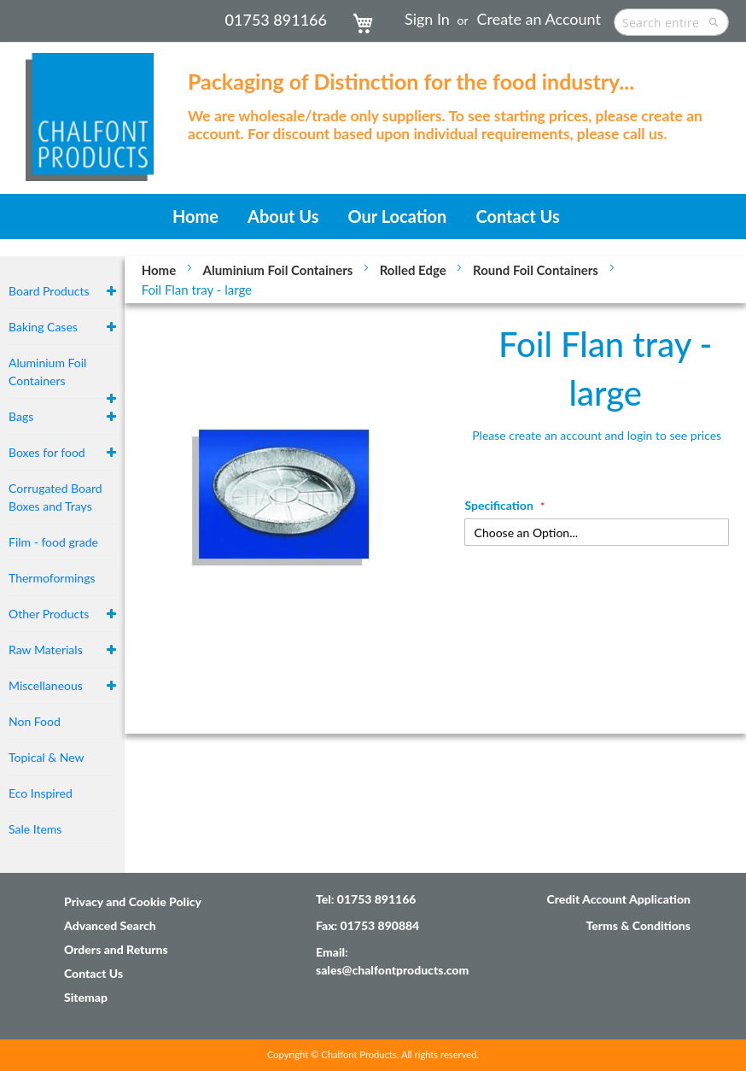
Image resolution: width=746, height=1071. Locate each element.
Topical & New (47, 757)
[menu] (373, 216)
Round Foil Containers (537, 270)
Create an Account (539, 18)
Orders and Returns (116, 949)
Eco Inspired (41, 793)
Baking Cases (43, 326)
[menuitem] (195, 216)
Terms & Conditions (638, 925)
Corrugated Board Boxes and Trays (55, 497)
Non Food (35, 721)
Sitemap (86, 997)
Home (160, 270)
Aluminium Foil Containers (280, 270)
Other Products (49, 613)
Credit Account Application (618, 899)
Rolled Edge (415, 270)
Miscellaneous (46, 685)
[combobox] (671, 22)
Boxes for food (47, 452)
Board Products (49, 291)
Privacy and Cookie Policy (132, 901)
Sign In (427, 18)
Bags (21, 416)
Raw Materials (46, 649)
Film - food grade (53, 542)
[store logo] (89, 108)
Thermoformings (52, 578)
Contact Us (93, 973)
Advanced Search (110, 925)
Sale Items (35, 829)
